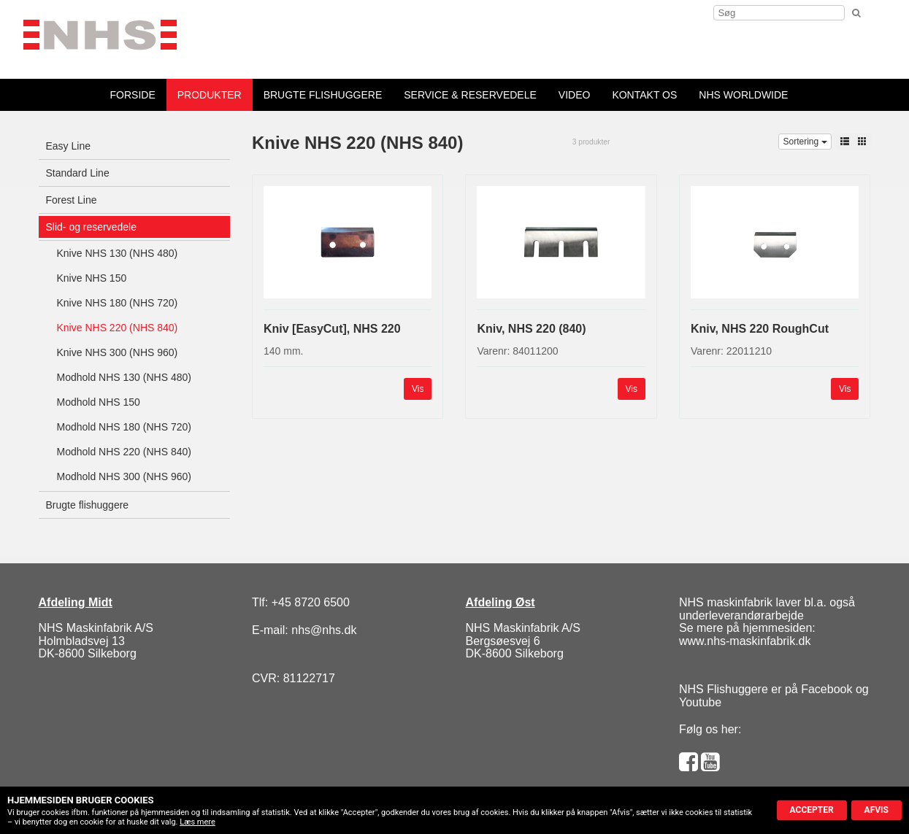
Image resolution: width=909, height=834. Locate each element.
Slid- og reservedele (91, 227)
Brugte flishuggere (323, 95)
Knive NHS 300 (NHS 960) (117, 352)
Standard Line (78, 173)
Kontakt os (644, 95)
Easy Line (68, 146)
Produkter (209, 95)
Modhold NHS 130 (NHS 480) (124, 377)
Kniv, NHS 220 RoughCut (760, 329)
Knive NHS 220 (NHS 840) (117, 327)
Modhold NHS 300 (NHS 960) (124, 476)
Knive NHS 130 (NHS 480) (117, 253)
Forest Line (71, 200)
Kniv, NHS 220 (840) (531, 329)
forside (133, 95)
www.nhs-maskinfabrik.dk (745, 641)
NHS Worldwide (743, 95)
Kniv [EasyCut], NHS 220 (332, 329)
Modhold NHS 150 (98, 402)
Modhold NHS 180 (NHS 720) (124, 427)
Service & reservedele (470, 95)
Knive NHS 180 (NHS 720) (117, 303)
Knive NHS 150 (92, 278)
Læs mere (197, 822)
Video (575, 95)
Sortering (804, 141)
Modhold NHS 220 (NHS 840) (124, 451)
